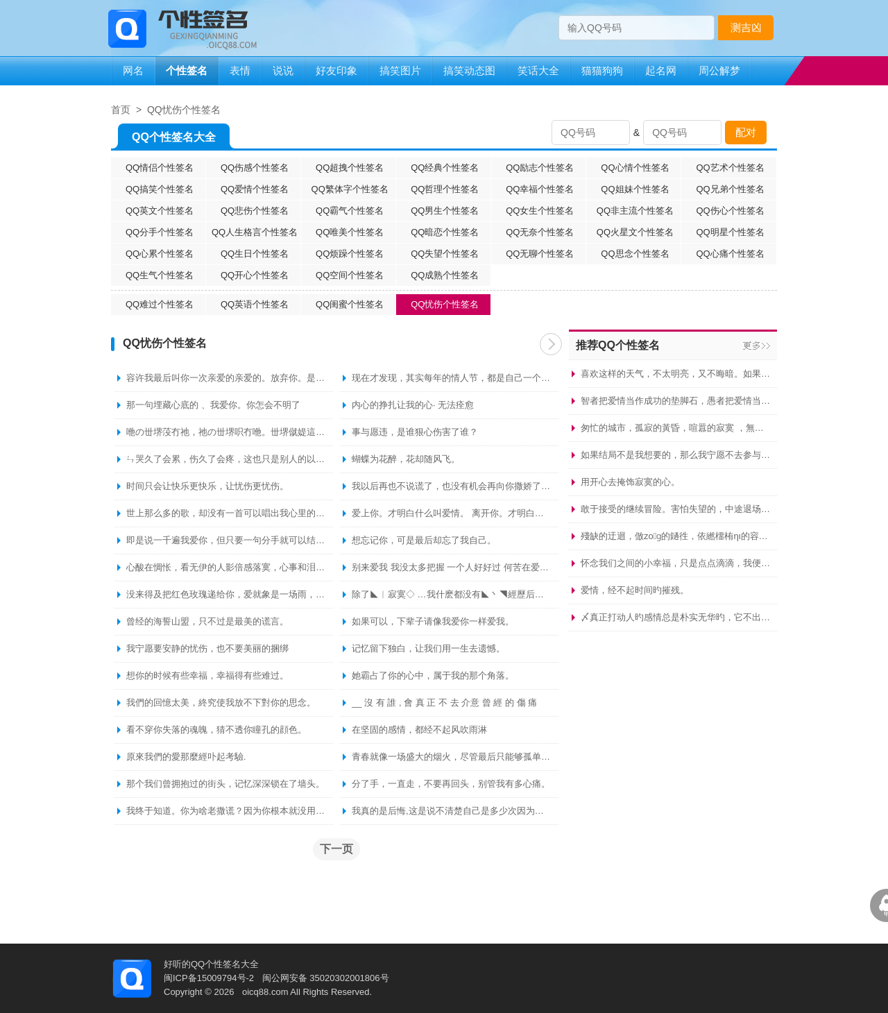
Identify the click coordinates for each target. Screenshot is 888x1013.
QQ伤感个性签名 (255, 167)
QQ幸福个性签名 (540, 189)
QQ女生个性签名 (540, 210)
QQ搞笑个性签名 (160, 189)
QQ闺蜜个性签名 (350, 304)
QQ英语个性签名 (255, 304)
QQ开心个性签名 (255, 275)
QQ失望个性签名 (445, 253)
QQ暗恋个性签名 (445, 232)
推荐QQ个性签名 (618, 345)
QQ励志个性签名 (540, 167)
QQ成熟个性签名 (445, 275)
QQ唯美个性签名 (350, 232)
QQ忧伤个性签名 (184, 109)
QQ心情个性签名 (635, 167)
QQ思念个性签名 (635, 253)
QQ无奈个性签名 (540, 232)
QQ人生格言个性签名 (255, 232)
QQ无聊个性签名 (540, 253)
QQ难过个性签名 (160, 304)
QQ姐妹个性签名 (635, 189)
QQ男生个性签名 (445, 210)
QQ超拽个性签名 (350, 167)
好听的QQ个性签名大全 (211, 964)
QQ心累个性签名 (160, 253)
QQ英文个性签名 (160, 210)
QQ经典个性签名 (445, 167)
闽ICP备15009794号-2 (209, 978)
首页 (120, 109)
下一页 (551, 344)
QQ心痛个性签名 (730, 253)
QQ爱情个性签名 (255, 189)
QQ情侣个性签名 (160, 167)
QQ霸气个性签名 (350, 210)
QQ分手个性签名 (160, 232)
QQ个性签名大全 (174, 139)
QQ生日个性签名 (255, 253)
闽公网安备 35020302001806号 (325, 978)
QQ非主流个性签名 (635, 210)
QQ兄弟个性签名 (730, 189)
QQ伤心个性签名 (730, 210)
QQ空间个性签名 (350, 275)
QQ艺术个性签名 (730, 167)
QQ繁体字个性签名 (349, 189)
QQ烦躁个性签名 (350, 253)
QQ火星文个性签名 (635, 232)
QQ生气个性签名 (160, 275)
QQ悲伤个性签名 (255, 210)
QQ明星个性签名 (730, 232)
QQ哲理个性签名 (445, 189)
